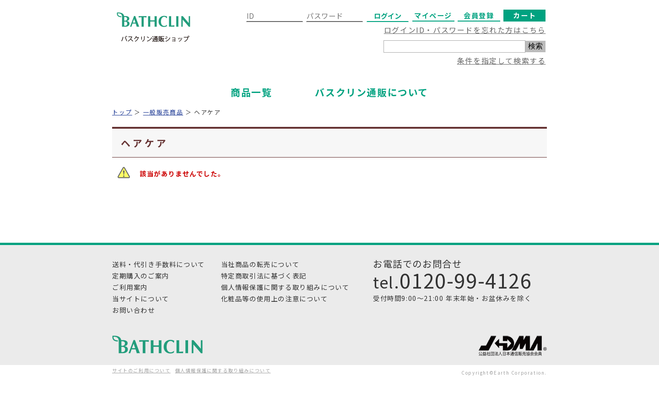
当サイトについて (140, 298)
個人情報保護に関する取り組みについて (285, 287)
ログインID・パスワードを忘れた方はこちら (465, 29)
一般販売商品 (163, 112)
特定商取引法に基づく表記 (264, 275)
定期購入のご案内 (140, 275)
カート (524, 15)
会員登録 (479, 15)
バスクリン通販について (371, 92)
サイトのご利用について (141, 370)
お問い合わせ (133, 310)
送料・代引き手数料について (158, 264)
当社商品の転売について (260, 264)
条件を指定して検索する (501, 60)
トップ (122, 112)
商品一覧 (251, 92)
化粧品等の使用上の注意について (274, 298)
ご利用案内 (130, 287)
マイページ (433, 15)
